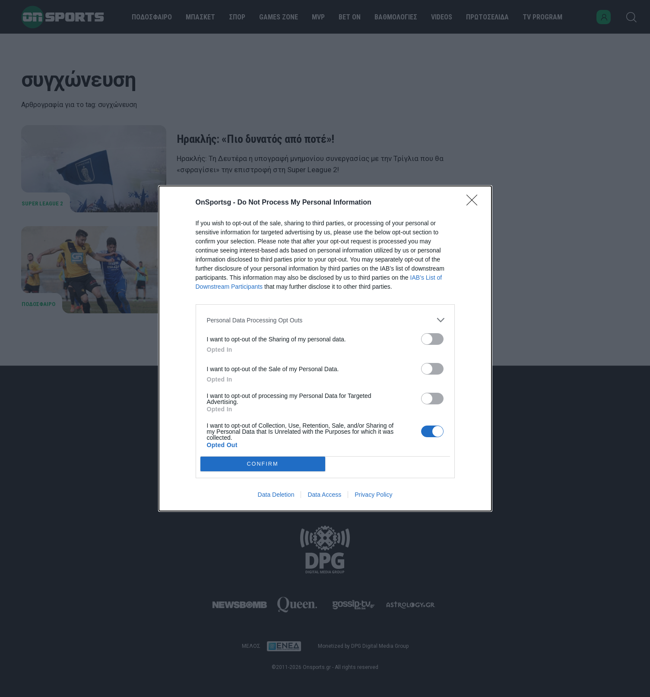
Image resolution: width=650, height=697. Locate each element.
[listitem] (325, 320)
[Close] (474, 203)
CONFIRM (263, 463)
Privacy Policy (373, 494)
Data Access (324, 494)
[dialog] (325, 348)
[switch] (432, 339)
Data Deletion (276, 494)
